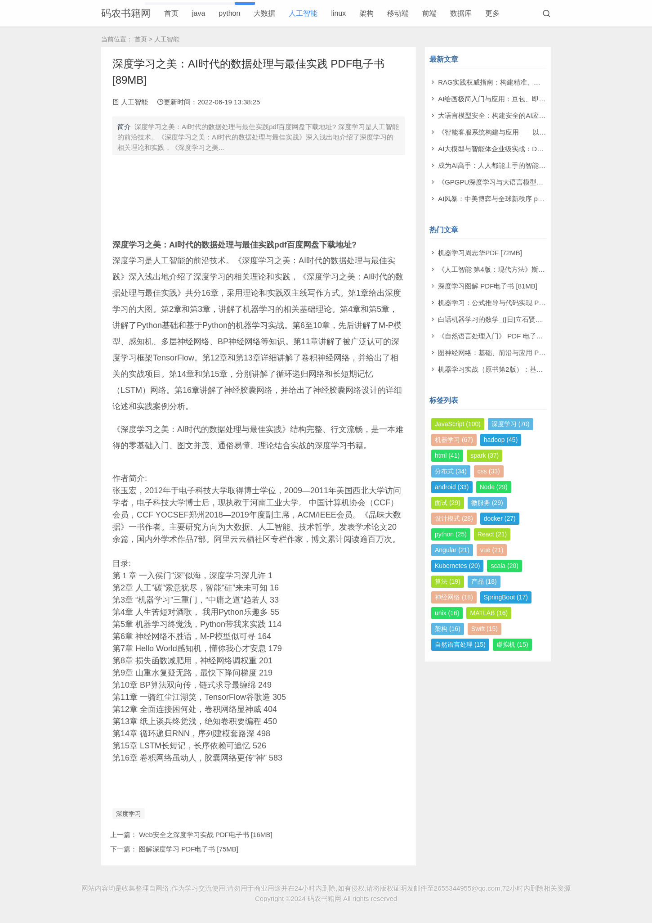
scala (504, 565)
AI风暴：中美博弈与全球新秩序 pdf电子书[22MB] (511, 199)
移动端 (398, 13)
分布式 (451, 471)
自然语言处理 (460, 644)
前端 (429, 13)
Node (494, 487)
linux (338, 13)
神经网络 (454, 597)
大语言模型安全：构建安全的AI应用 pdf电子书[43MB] (518, 115)
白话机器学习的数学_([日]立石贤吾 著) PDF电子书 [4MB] (523, 319)
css (489, 471)
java (198, 13)
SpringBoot (506, 597)
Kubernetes (457, 565)
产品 (484, 581)
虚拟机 (512, 644)
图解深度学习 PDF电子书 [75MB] (188, 849)
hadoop (501, 439)
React (492, 534)
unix (447, 613)
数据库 (461, 13)
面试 (447, 502)
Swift (484, 628)
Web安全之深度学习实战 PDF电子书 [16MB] (205, 834)
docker (500, 518)
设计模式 (454, 518)
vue (491, 550)
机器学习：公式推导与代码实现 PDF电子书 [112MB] (516, 302)
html (447, 455)
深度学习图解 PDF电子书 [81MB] (487, 286)
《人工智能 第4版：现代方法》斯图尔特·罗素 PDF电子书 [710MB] (537, 269)
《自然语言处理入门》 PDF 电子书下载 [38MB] (509, 336)
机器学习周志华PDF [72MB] (480, 253)
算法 (447, 581)
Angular (452, 550)
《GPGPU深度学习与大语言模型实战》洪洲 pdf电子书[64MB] (530, 182)
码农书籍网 (126, 13)
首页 (171, 13)
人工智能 (303, 13)
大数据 (264, 13)
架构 (366, 13)
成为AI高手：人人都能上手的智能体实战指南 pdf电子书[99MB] (531, 165)
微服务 (487, 502)
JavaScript (458, 424)
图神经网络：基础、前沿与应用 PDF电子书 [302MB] (516, 352)
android (452, 487)
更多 (492, 13)
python (229, 13)
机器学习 (454, 439)
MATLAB (489, 613)
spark (484, 455)
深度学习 (128, 813)
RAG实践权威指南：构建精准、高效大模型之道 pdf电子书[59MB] (536, 82)
